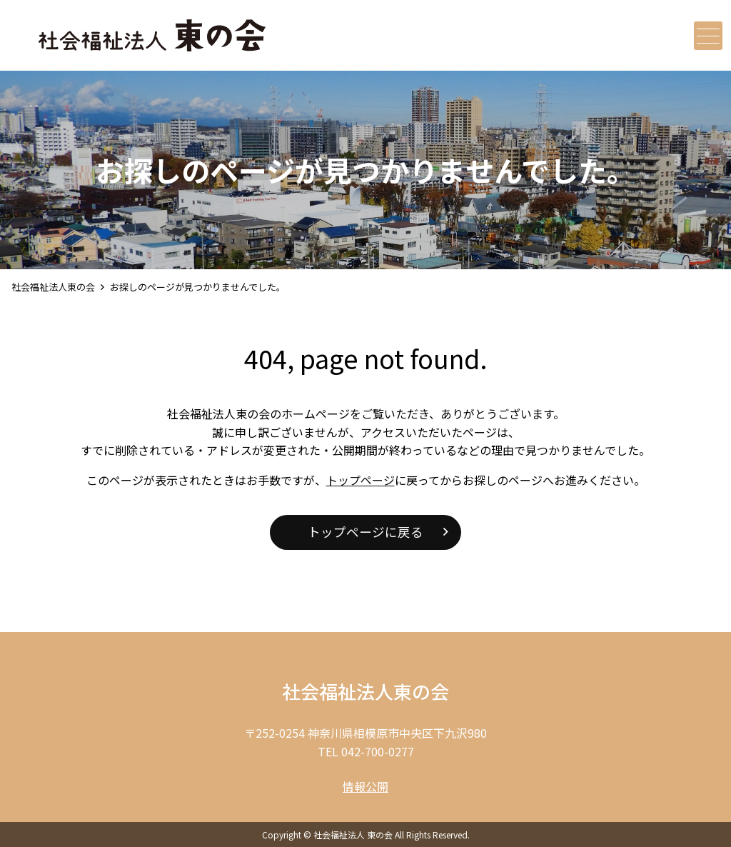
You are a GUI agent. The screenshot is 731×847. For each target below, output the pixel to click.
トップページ (360, 479)
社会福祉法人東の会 (53, 287)
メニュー (707, 36)
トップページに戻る (365, 532)
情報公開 (365, 786)
